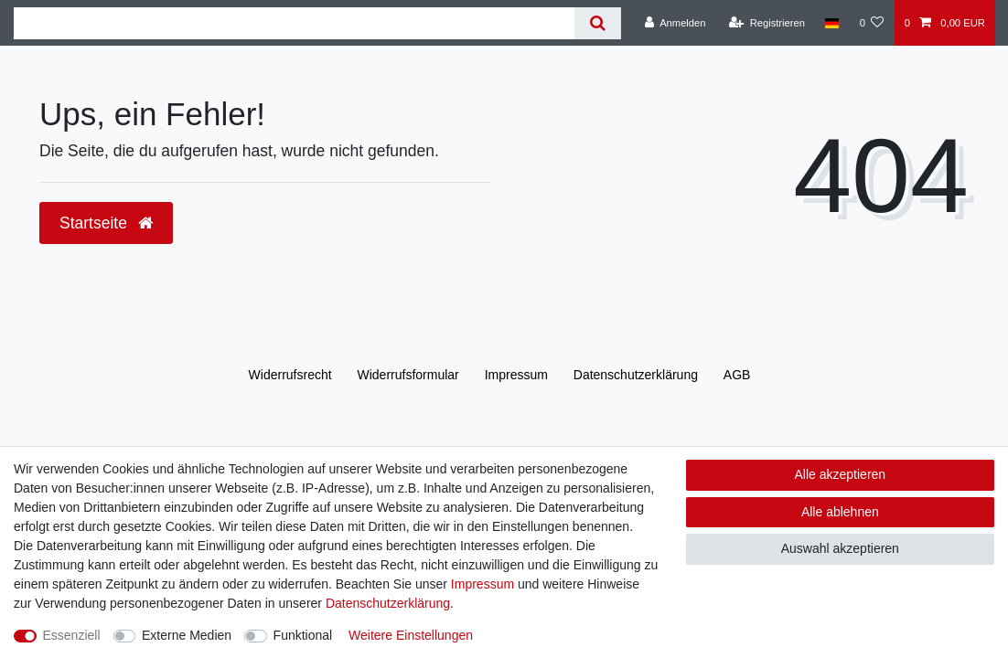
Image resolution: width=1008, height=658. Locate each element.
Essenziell (72, 635)
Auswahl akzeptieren (840, 548)
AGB (737, 374)
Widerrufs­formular (408, 374)
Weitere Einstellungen (411, 635)
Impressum (516, 374)
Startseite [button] (106, 223)
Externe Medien (186, 635)
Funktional (303, 635)
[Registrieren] (767, 23)
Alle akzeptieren (840, 474)
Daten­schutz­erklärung (636, 374)
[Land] (832, 23)
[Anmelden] (675, 23)
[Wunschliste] (871, 23)
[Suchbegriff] (294, 23)
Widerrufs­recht (290, 374)
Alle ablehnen (840, 511)
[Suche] (597, 23)
